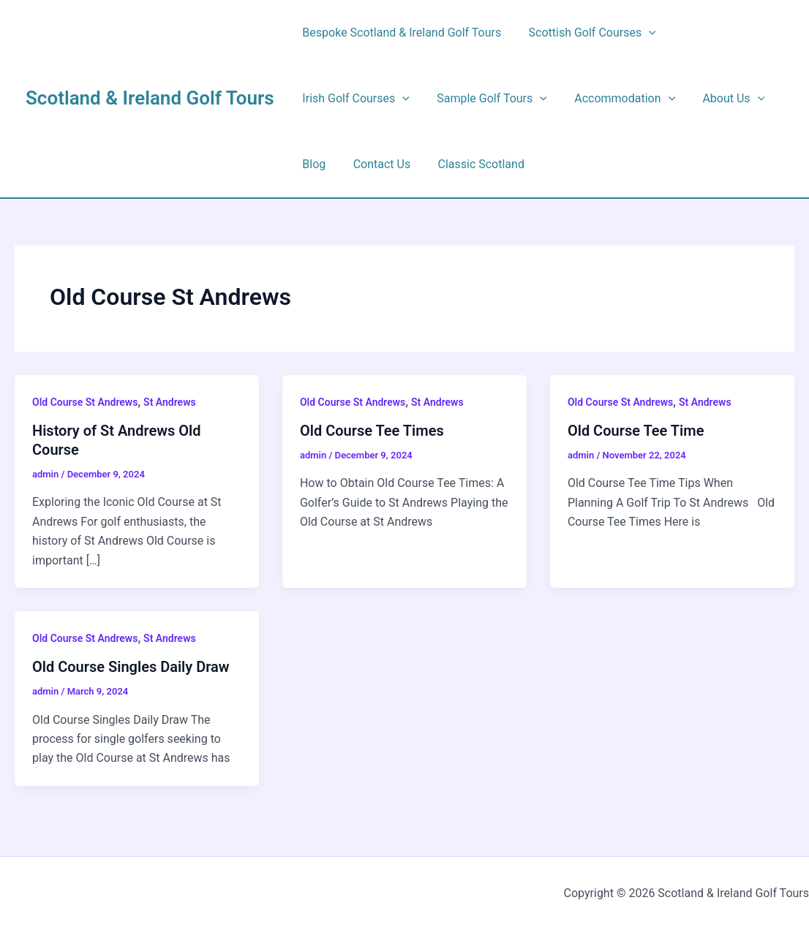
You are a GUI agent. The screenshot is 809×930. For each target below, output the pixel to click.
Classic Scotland (471, 164)
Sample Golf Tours (486, 99)
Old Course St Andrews (85, 402)
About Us (720, 99)
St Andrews (169, 402)
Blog (312, 164)
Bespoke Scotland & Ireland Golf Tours (400, 32)
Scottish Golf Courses (586, 33)
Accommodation (615, 99)
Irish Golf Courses (354, 99)
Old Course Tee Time (636, 430)
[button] (643, 33)
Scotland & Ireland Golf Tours (150, 98)
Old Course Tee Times (372, 430)
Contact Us (376, 164)
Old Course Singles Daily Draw (131, 667)
